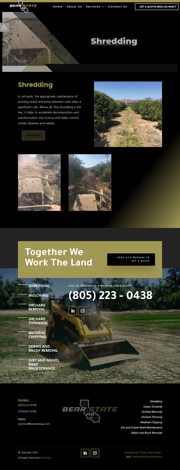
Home (58, 7)
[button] (4, 27)
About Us (74, 7)
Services (93, 7)
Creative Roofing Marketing (146, 456)
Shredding (113, 41)
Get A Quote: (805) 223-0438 (157, 6)
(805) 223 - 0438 (111, 297)
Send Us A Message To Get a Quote (133, 259)
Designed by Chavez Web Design (142, 452)
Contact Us (117, 7)
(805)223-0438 (27, 405)
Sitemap (46, 457)
